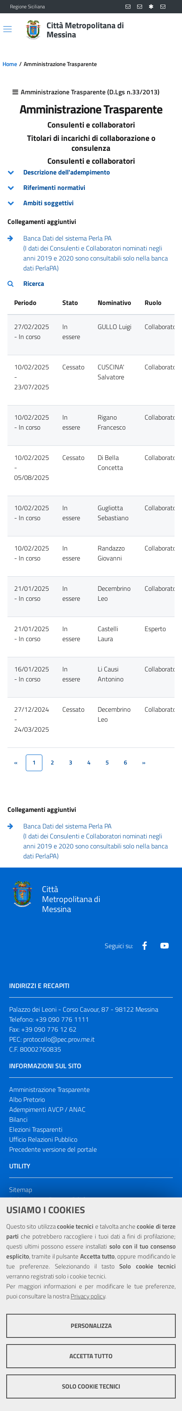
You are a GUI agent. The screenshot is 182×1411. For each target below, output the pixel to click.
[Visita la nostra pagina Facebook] (144, 945)
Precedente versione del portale (53, 1149)
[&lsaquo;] (15, 763)
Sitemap (20, 1190)
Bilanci (18, 1119)
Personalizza (91, 1325)
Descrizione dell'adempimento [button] (66, 172)
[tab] (91, 172)
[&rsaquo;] (143, 763)
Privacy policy (88, 1296)
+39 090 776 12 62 (48, 1029)
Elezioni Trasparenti (35, 1129)
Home (9, 64)
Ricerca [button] (33, 283)
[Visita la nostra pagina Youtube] (164, 945)
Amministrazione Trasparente (49, 1089)
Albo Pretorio (27, 1099)
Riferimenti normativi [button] (54, 187)
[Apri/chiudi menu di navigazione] (7, 29)
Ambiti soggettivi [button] (48, 203)
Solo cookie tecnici (91, 1386)
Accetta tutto (91, 1356)
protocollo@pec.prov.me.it (59, 1039)
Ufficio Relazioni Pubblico (43, 1139)
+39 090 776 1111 (62, 1019)
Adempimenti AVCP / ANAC (47, 1109)
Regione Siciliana (27, 6)
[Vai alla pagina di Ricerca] (167, 30)
